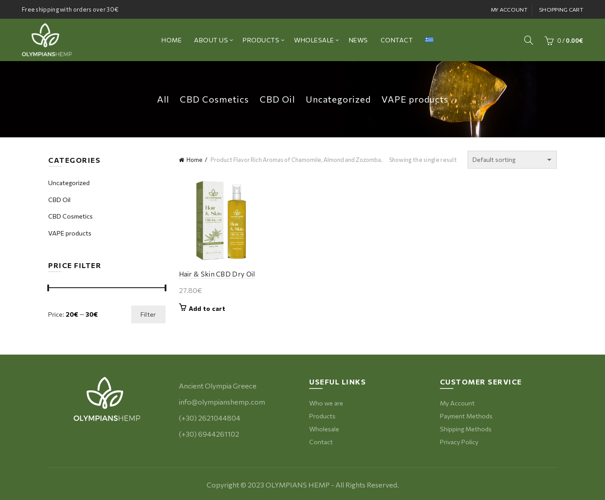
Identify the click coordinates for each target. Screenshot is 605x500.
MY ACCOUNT (509, 9)
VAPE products (414, 99)
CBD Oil (277, 99)
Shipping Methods (466, 429)
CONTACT (397, 40)
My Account (457, 403)
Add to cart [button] (207, 308)
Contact (321, 442)
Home (194, 159)
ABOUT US (211, 40)
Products (322, 416)
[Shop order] (512, 160)
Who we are (326, 403)
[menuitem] (429, 40)
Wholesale (324, 429)
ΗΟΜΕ (172, 40)
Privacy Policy (459, 442)
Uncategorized (338, 99)
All (163, 99)
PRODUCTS (261, 40)
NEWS (358, 40)
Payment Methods (466, 416)
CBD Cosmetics (214, 99)
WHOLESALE (314, 40)
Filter (148, 314)
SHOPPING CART (561, 9)
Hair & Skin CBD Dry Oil (217, 274)
